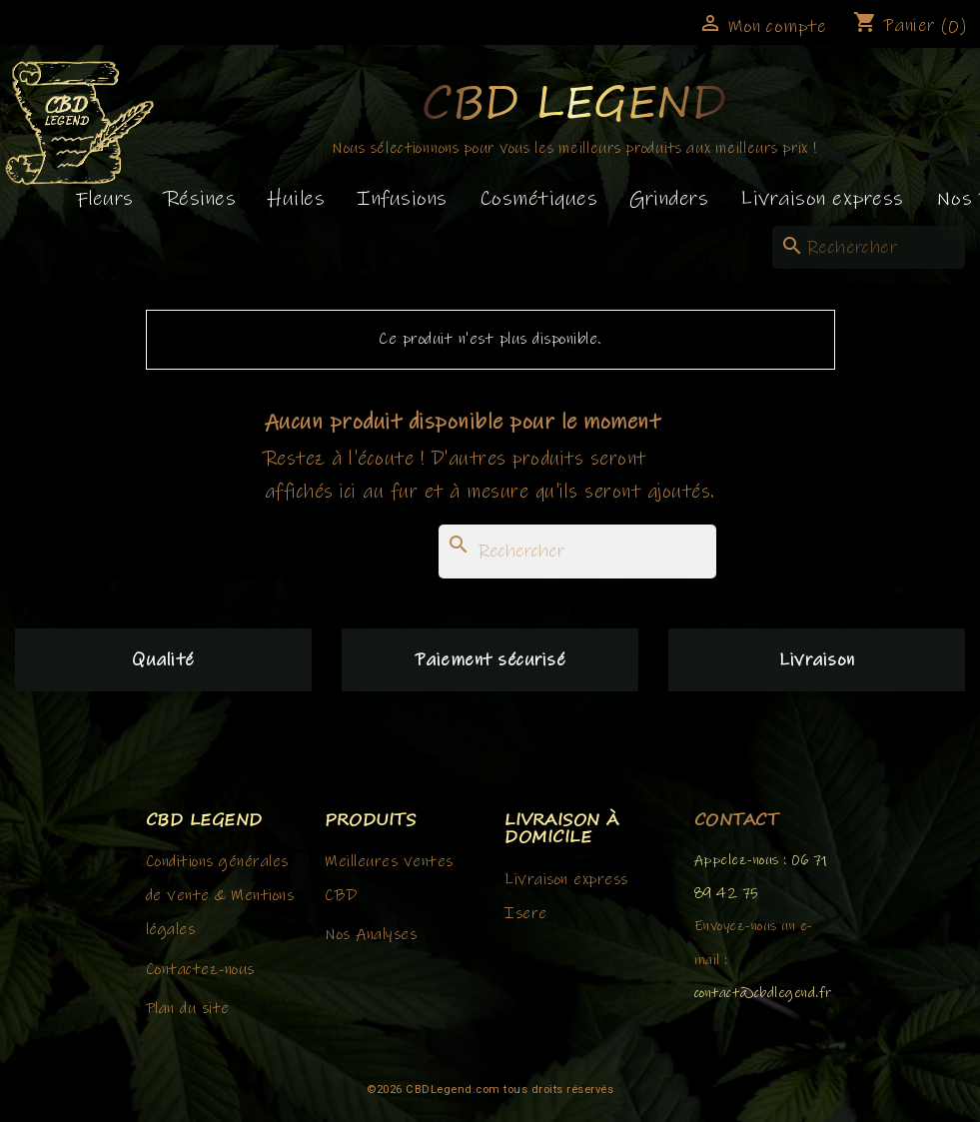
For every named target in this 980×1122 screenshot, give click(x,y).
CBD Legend (574, 100)
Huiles (296, 199)
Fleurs (105, 199)
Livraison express (822, 199)
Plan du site (188, 1008)
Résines (201, 199)
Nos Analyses (371, 934)
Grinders (668, 199)
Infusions (402, 199)
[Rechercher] (868, 247)
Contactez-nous (200, 969)
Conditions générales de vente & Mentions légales (220, 895)
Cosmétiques (539, 199)
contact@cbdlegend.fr (763, 993)
